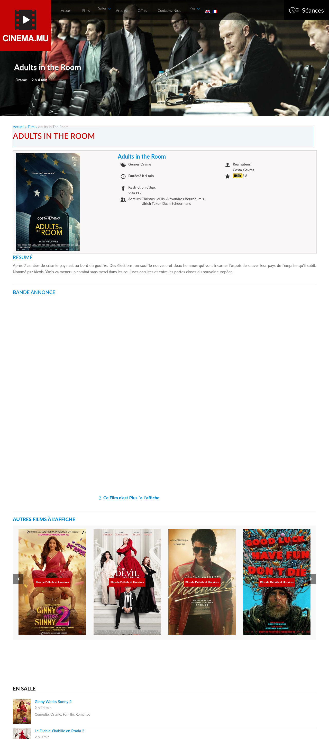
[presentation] (18, 579)
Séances (313, 10)
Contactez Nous (169, 10)
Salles (102, 8)
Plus (192, 8)
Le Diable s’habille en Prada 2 (59, 730)
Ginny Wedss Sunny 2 (53, 701)
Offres (142, 10)
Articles (121, 10)
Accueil (66, 10)
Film (31, 126)
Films (86, 10)
